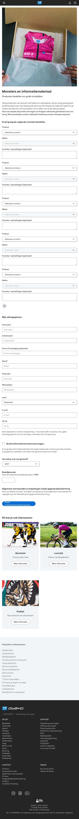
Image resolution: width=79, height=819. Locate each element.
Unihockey (6, 756)
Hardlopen (6, 736)
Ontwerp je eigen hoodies (14, 682)
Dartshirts (6, 676)
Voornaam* (6, 325)
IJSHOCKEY (8, 714)
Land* (4, 398)
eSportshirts (7, 673)
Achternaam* (7, 336)
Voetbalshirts (8, 653)
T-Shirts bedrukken (10, 679)
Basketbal (6, 723)
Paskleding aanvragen (49, 723)
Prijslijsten (44, 743)
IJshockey (6, 726)
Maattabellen (46, 736)
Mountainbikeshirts (11, 670)
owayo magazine (47, 746)
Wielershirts (7, 650)
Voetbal (5, 731)
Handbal (5, 733)
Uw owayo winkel (47, 748)
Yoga (4, 743)
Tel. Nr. (5, 421)
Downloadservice (47, 728)
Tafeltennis (6, 758)
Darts (4, 748)
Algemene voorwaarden (12, 774)
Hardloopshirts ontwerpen (14, 660)
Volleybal (6, 753)
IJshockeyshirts (9, 663)
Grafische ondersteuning (51, 731)
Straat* (5, 361)
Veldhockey (7, 741)
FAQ (42, 733)
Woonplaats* (7, 385)
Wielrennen (7, 738)
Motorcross (7, 746)
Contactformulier (9, 771)
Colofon (5, 781)
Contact (5, 769)
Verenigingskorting (48, 738)
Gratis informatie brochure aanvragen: (25, 444)
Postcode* (6, 374)
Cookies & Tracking (10, 784)
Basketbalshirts (9, 657)
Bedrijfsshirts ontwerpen (13, 692)
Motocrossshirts (9, 666)
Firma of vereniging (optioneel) (15, 349)
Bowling (5, 751)
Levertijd (44, 741)
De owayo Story (47, 769)
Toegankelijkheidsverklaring (14, 779)
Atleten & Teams (47, 771)
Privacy (5, 776)
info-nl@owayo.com (28, 813)
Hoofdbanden (8, 686)
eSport (5, 728)
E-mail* (5, 410)
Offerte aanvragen (48, 726)
